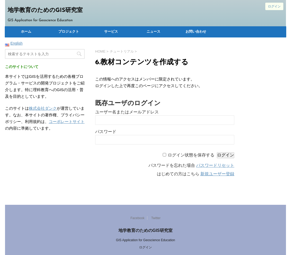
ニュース (153, 31)
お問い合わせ (196, 31)
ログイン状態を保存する (191, 155)
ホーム (26, 31)
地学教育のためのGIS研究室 (45, 10)
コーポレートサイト (67, 121)
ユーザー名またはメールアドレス (127, 112)
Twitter (155, 218)
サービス (111, 31)
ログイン (274, 6)
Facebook (137, 218)
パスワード (105, 131)
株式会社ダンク (43, 108)
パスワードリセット (215, 165)
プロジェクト (68, 31)
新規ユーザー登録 (217, 174)
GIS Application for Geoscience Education (145, 240)
